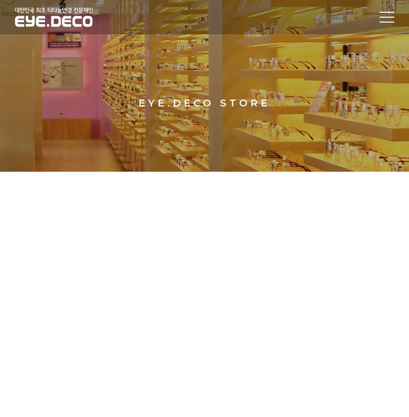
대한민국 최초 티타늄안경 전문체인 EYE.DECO (68, 17)
